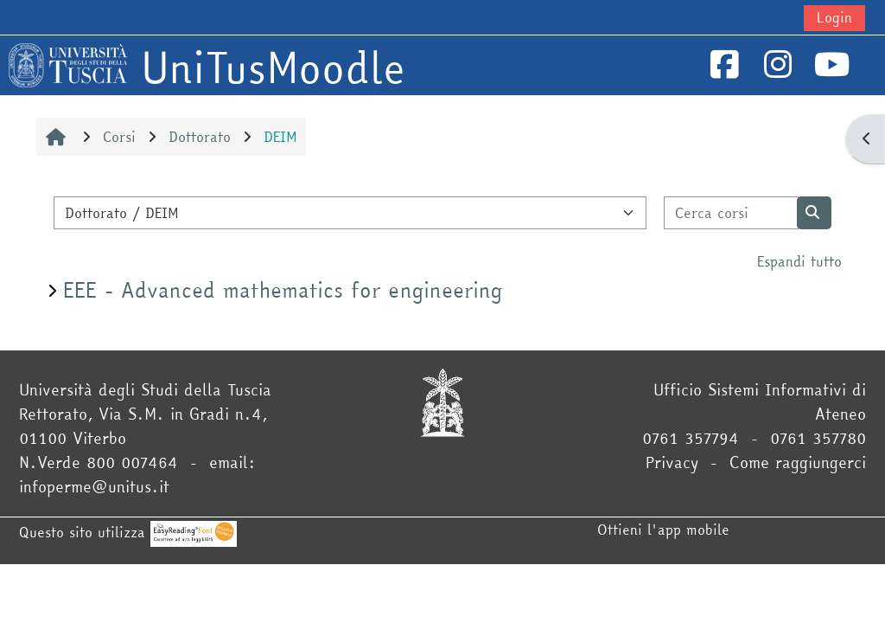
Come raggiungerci (797, 462)
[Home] (68, 63)
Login (834, 17)
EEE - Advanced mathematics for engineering (282, 290)
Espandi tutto (799, 261)
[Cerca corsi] (731, 212)
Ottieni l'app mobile (663, 529)
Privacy (672, 462)
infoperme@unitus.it (94, 486)
